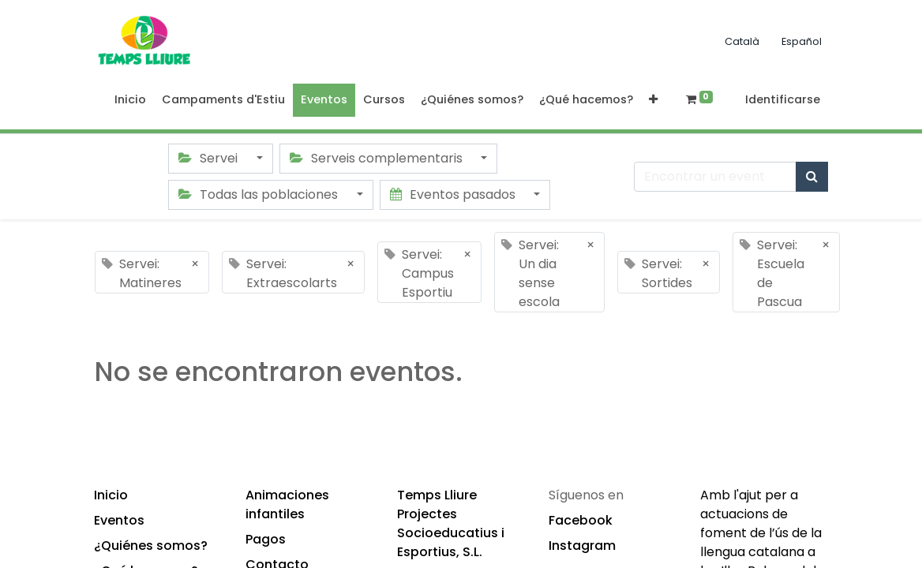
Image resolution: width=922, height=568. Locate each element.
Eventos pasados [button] (454, 194)
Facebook (581, 520)
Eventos (119, 520)
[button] (653, 100)
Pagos (265, 539)
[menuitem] (130, 100)
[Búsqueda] (812, 177)
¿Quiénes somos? (151, 545)
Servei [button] (209, 158)
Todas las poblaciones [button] (259, 194)
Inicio (111, 495)
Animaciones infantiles (287, 504)
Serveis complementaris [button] (378, 158)
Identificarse (782, 99)
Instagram (582, 545)
